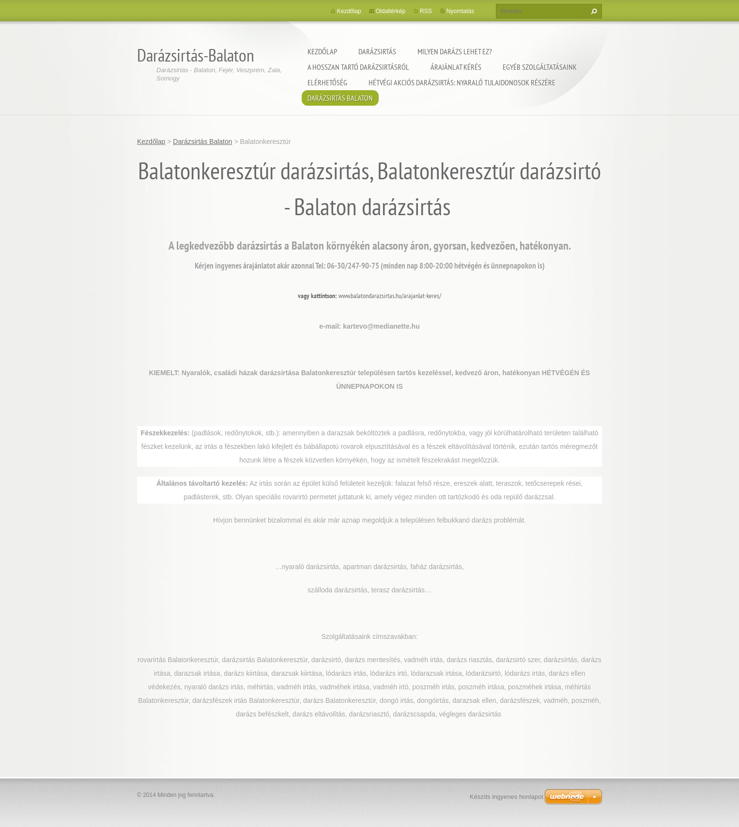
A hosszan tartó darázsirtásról (358, 67)
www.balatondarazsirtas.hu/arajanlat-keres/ (390, 295)
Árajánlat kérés (456, 67)
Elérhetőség (327, 82)
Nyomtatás (460, 11)
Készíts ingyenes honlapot (506, 796)
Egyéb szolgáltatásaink (540, 67)
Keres (592, 11)
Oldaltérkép (390, 11)
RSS (426, 11)
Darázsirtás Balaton (340, 98)
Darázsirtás (377, 51)
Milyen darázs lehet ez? (454, 51)
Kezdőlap (322, 51)
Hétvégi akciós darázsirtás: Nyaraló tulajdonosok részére (462, 82)
